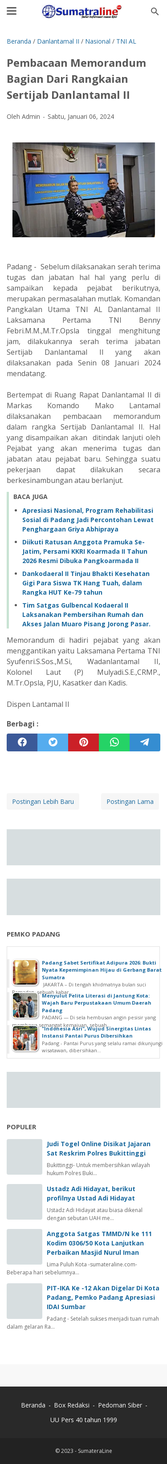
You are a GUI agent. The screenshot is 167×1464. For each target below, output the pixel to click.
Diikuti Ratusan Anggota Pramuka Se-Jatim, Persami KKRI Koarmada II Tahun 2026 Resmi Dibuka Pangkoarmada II (84, 551)
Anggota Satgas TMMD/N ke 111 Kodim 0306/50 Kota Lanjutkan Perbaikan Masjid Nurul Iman (99, 1243)
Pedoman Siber (120, 1405)
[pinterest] (83, 742)
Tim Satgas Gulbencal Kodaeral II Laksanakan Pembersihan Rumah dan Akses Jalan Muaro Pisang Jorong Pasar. (86, 614)
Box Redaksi (72, 1405)
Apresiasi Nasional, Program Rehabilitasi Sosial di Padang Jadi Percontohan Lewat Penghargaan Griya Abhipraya (88, 519)
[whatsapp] (114, 742)
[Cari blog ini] (155, 11)
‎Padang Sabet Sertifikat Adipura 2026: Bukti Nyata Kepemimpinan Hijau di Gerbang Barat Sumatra (102, 970)
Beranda (33, 1405)
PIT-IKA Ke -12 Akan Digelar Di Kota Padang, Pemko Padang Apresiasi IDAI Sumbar (103, 1297)
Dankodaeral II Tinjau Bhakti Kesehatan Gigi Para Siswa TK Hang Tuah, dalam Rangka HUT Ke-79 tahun (86, 582)
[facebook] (22, 742)
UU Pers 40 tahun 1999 (83, 1419)
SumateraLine (95, 1451)
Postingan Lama (130, 801)
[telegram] (145, 742)
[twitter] (52, 742)
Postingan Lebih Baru (43, 801)
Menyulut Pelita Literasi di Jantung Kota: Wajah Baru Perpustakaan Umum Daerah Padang (96, 1003)
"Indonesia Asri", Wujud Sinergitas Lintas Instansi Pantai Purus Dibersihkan (96, 1032)
